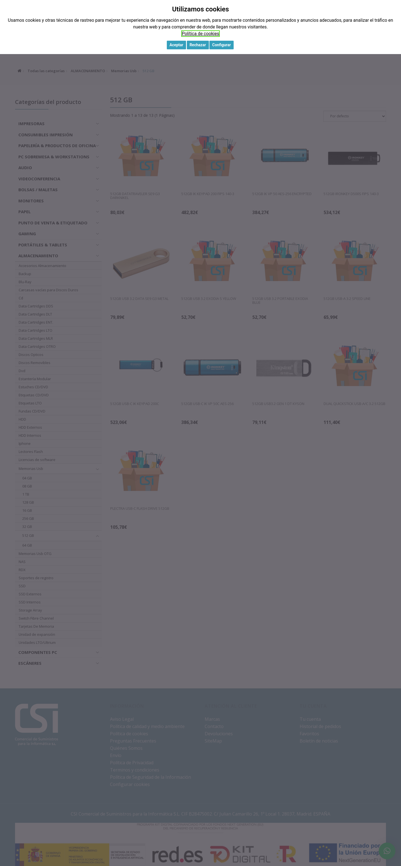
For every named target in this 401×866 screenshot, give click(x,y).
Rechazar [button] (198, 45)
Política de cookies (200, 33)
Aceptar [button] (177, 45)
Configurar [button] (221, 45)
